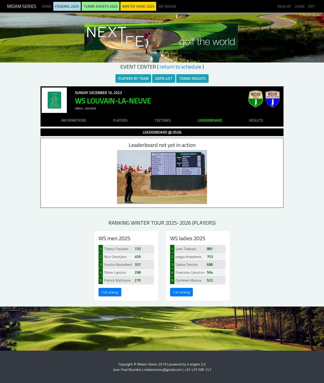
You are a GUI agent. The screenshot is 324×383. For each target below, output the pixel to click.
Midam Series (21, 6)
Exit (311, 6)
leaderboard (210, 120)
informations (73, 120)
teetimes (162, 120)
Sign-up (284, 6)
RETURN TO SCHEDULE (180, 67)
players (120, 120)
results (256, 120)
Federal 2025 (67, 6)
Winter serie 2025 (138, 6)
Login (299, 6)
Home (47, 6)
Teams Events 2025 (100, 6)
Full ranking (109, 292)
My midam (167, 6)
